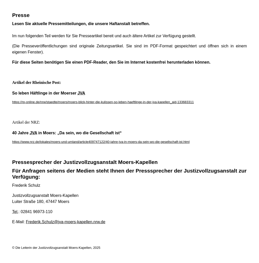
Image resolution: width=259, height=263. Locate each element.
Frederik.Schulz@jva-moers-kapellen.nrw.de (65, 222)
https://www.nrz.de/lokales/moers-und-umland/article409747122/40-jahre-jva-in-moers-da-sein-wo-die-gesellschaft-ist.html (101, 142)
